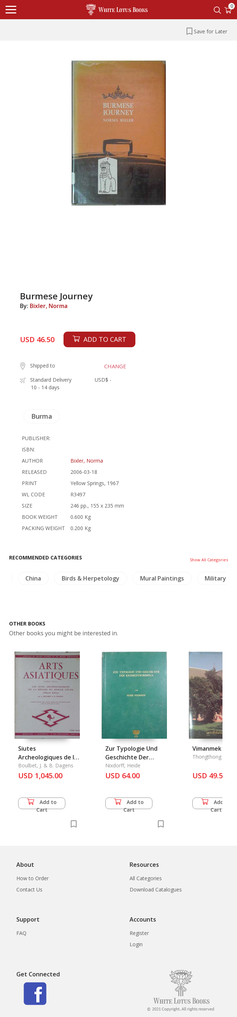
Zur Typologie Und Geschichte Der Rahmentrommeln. (131, 757)
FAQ (21, 933)
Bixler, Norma (49, 306)
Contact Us (29, 889)
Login (136, 944)
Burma (41, 416)
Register (139, 933)
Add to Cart (42, 804)
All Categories (146, 878)
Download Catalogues (156, 889)
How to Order (32, 878)
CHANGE (115, 366)
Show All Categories (209, 559)
